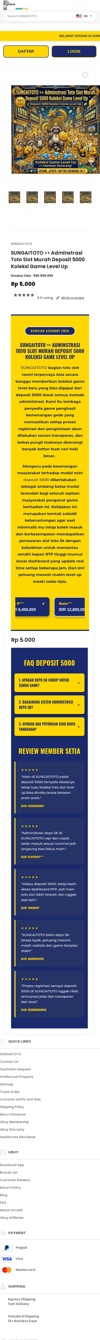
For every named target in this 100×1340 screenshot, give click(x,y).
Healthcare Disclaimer (18, 1137)
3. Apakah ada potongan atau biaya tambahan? (47, 726)
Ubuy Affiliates (12, 1217)
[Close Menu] (5, 9)
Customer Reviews (15, 1180)
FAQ (3, 1202)
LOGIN (74, 51)
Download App (12, 1165)
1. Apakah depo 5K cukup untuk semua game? (44, 682)
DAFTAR (26, 51)
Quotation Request (15, 1069)
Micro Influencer (13, 1114)
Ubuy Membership (14, 1122)
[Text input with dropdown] (39, 16)
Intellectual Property (16, 1077)
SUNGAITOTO (21, 244)
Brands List (9, 1172)
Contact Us (9, 1061)
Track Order (10, 1092)
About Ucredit (11, 1210)
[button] (85, 74)
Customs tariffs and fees (20, 1099)
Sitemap (6, 1084)
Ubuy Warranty (12, 1129)
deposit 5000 (36, 480)
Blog (3, 1195)
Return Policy (10, 1187)
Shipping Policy (12, 1107)
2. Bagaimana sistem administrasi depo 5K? (46, 704)
